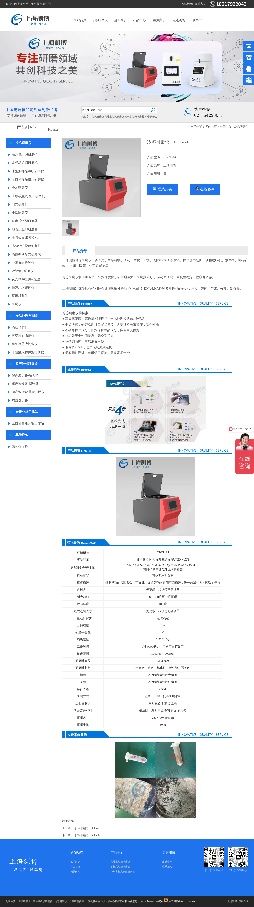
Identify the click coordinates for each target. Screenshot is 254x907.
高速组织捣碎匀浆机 (26, 246)
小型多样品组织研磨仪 (28, 171)
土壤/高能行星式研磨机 (28, 196)
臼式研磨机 (20, 204)
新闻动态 (119, 20)
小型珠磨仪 (20, 212)
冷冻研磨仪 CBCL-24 (87, 828)
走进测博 (179, 20)
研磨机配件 (20, 296)
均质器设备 (20, 400)
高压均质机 (20, 327)
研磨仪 (16, 304)
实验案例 (159, 20)
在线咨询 (205, 188)
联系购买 (162, 188)
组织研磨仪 (98, 116)
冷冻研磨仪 (100, 20)
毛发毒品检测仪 (23, 262)
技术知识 (75, 861)
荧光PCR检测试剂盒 (26, 279)
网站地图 (187, 3)
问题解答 (75, 871)
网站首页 (79, 20)
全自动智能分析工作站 (28, 423)
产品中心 (139, 20)
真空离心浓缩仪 (23, 335)
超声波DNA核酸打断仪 (28, 392)
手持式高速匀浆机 (25, 237)
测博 (72, 288)
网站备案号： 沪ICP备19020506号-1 (144, 901)
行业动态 (75, 866)
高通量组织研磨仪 (114, 116)
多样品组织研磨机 (25, 162)
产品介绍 (80, 251)
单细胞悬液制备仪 (25, 344)
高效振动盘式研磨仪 (26, 254)
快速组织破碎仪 (23, 287)
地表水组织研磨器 (134, 116)
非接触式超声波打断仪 (28, 352)
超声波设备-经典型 (25, 375)
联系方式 (200, 3)
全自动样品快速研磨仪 (28, 179)
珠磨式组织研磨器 (25, 221)
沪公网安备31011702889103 (181, 901)
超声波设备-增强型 (25, 383)
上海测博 (68, 260)
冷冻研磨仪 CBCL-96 (87, 835)
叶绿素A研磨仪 (23, 271)
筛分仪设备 (20, 446)
